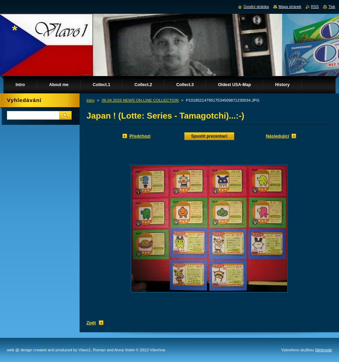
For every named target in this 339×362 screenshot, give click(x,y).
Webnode (323, 350)
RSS (315, 6)
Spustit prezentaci (209, 136)
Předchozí (139, 136)
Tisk (331, 6)
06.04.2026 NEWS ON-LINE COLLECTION (140, 100)
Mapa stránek (289, 6)
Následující (277, 136)
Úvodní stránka (256, 6)
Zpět (91, 322)
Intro (90, 100)
